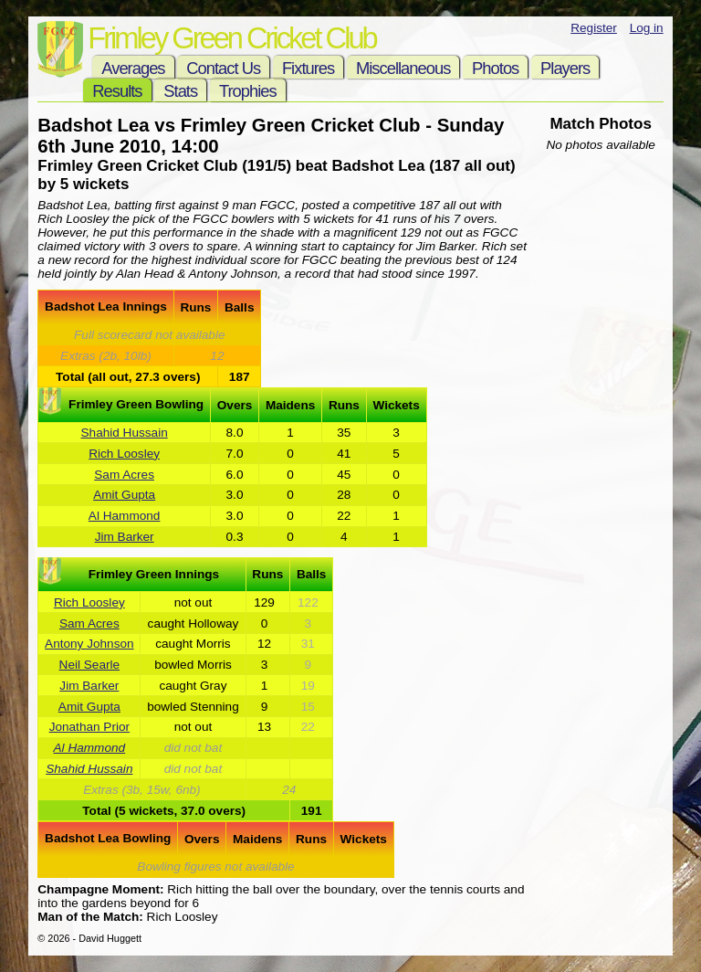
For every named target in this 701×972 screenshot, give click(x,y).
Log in (647, 28)
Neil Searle (89, 664)
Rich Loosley (124, 453)
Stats (180, 90)
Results (116, 90)
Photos (495, 68)
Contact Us (223, 68)
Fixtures (308, 68)
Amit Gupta (124, 495)
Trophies (248, 90)
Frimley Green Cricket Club (231, 38)
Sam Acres (124, 474)
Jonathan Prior (89, 727)
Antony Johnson (89, 643)
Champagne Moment (98, 889)
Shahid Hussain (124, 432)
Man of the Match (88, 917)
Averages (132, 68)
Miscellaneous (403, 68)
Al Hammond (125, 516)
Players (565, 68)
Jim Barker (124, 537)
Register (593, 28)
